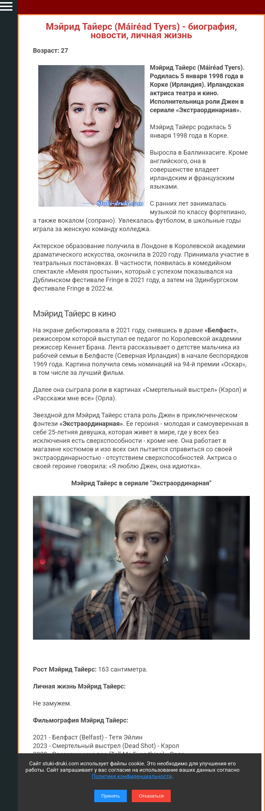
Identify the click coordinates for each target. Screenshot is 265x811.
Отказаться (151, 796)
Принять (110, 796)
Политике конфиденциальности (132, 776)
